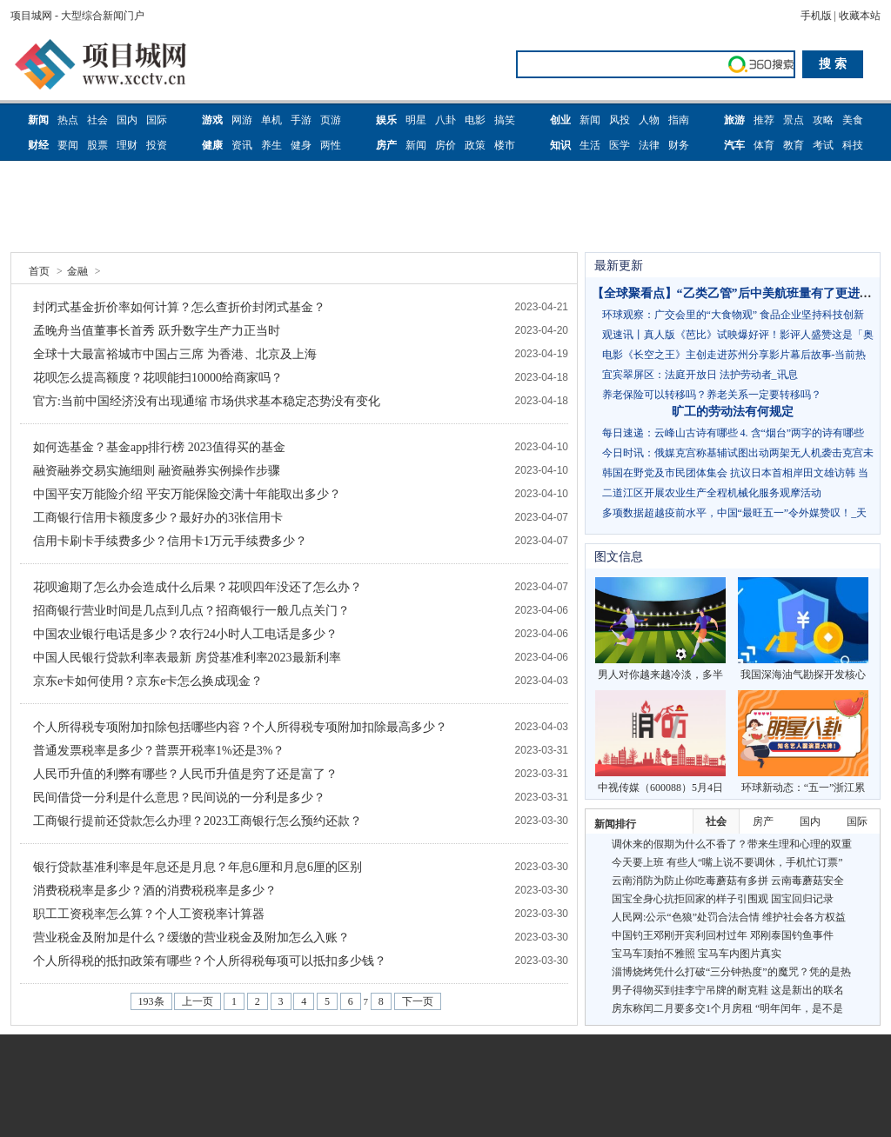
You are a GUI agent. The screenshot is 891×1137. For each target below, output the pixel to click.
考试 (823, 145)
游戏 (212, 120)
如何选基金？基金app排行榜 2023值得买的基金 (159, 447)
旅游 (734, 120)
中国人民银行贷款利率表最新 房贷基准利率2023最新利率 (187, 657)
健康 (212, 145)
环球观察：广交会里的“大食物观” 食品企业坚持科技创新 (733, 315)
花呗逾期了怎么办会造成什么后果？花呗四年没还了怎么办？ (197, 587)
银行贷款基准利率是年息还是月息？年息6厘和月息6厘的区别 (197, 867)
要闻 (67, 145)
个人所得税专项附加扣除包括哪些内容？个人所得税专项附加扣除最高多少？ (240, 727)
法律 (649, 145)
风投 (619, 120)
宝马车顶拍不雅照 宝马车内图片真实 (696, 954)
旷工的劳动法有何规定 (733, 411)
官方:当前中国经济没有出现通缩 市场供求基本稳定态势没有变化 (206, 401)
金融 (77, 271)
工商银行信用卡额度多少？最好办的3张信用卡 (158, 517)
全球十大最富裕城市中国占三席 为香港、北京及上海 (175, 354)
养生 (271, 145)
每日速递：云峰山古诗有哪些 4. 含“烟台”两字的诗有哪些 (733, 433)
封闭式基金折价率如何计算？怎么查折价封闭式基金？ (179, 307)
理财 (127, 145)
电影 (475, 120)
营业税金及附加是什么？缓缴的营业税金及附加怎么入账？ (191, 937)
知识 (560, 145)
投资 (156, 145)
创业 (560, 120)
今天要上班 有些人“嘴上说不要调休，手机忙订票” (727, 862)
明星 (415, 120)
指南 (678, 120)
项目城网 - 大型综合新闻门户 (77, 16)
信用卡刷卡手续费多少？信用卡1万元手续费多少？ (170, 541)
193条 (151, 1001)
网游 (241, 120)
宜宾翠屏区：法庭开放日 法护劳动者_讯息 (700, 375)
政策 (475, 145)
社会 (97, 120)
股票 (97, 145)
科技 (852, 145)
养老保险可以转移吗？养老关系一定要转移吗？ (711, 395)
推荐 (764, 120)
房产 (386, 145)
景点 (793, 120)
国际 (156, 120)
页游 (330, 120)
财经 (38, 145)
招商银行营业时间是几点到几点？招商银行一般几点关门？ (191, 610)
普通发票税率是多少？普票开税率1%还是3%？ (159, 750)
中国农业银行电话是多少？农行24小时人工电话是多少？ (185, 634)
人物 (649, 120)
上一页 (197, 1001)
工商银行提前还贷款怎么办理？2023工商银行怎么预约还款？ (197, 821)
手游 (301, 120)
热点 (67, 120)
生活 (589, 145)
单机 (271, 120)
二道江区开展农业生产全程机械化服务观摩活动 (711, 493)
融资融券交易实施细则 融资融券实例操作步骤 (156, 470)
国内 (127, 120)
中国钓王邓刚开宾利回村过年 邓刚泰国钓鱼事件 (723, 935)
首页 (39, 271)
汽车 (734, 145)
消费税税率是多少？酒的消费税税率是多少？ (155, 890)
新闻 (38, 120)
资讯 (241, 145)
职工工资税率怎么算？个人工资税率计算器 (149, 914)
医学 (619, 145)
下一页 (417, 1001)
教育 (793, 145)
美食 (852, 120)
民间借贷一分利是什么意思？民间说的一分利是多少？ (179, 797)
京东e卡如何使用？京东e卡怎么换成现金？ (148, 681)
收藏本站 (860, 16)
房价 (445, 145)
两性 (330, 145)
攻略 (823, 120)
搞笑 (504, 120)
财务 (678, 145)
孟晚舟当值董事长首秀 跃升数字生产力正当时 (156, 330)
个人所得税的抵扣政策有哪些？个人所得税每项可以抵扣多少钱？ (209, 960)
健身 (301, 145)
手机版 (816, 16)
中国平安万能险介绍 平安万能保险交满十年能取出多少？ (187, 494)
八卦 (445, 120)
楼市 (504, 145)
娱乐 (386, 120)
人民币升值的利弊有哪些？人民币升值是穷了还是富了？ (185, 774)
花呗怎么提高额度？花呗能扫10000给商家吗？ (158, 377)
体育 (764, 145)
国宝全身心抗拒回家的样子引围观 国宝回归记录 (723, 899)
